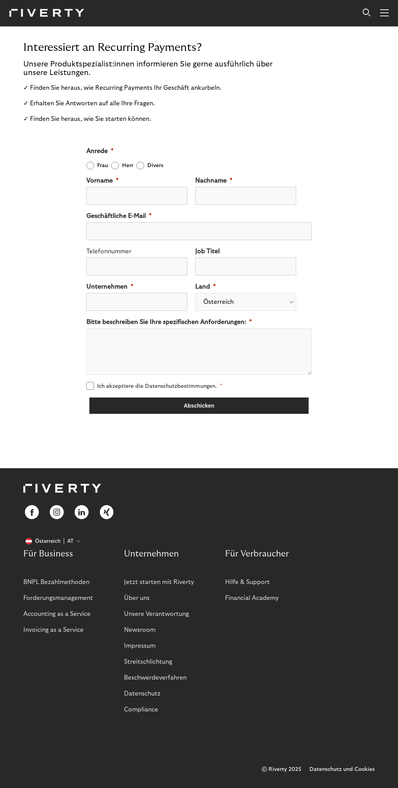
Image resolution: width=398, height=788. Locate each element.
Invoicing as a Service (53, 630)
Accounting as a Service (57, 614)
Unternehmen (106, 287)
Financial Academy (252, 598)
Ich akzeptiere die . (157, 386)
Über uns (137, 598)
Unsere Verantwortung (156, 614)
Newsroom (139, 630)
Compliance (141, 709)
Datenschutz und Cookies (342, 769)
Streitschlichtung (148, 662)
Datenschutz (142, 693)
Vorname (99, 181)
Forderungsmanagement (58, 598)
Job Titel (207, 251)
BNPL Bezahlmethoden (56, 582)
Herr (127, 165)
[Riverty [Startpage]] (46, 13)
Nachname (211, 181)
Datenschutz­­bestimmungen (180, 386)
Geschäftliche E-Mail (116, 216)
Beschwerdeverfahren (155, 678)
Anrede (97, 151)
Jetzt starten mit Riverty (159, 582)
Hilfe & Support (247, 582)
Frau (102, 165)
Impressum (139, 646)
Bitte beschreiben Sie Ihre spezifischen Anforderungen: (166, 322)
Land (202, 287)
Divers (155, 165)
